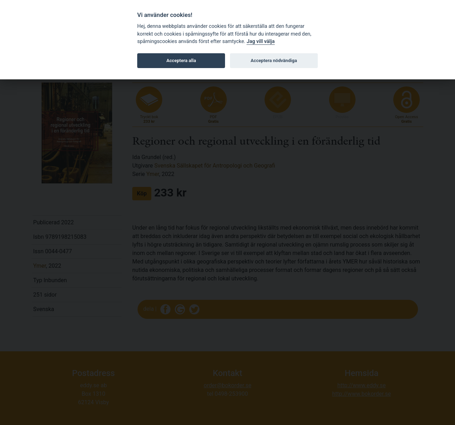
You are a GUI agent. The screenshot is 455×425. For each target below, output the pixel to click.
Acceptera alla (181, 60)
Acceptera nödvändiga (274, 60)
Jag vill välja (261, 41)
